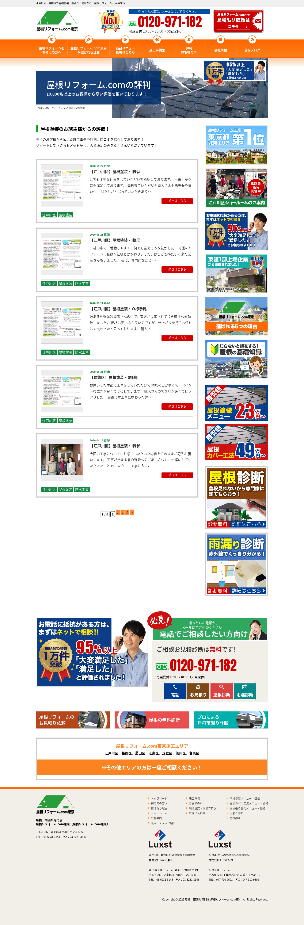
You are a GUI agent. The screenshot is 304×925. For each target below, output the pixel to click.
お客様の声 (196, 803)
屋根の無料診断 (164, 719)
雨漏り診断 (236, 813)
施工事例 (194, 798)
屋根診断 (221, 695)
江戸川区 (49, 214)
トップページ (159, 798)
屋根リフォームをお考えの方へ (51, 50)
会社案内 (156, 818)
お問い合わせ (197, 813)
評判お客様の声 (189, 50)
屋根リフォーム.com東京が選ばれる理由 (89, 50)
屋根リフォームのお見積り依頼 (56, 719)
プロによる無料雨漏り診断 (212, 719)
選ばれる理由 (159, 808)
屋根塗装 (65, 214)
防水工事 (82, 283)
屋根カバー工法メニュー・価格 (249, 803)
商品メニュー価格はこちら (125, 50)
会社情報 (220, 50)
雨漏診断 (244, 695)
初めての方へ (159, 803)
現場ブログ (252, 50)
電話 (175, 695)
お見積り (198, 695)
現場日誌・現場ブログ (202, 808)
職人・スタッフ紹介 (163, 823)
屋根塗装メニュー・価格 (245, 798)
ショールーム (159, 813)
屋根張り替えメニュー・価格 (247, 808)
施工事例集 (157, 50)
